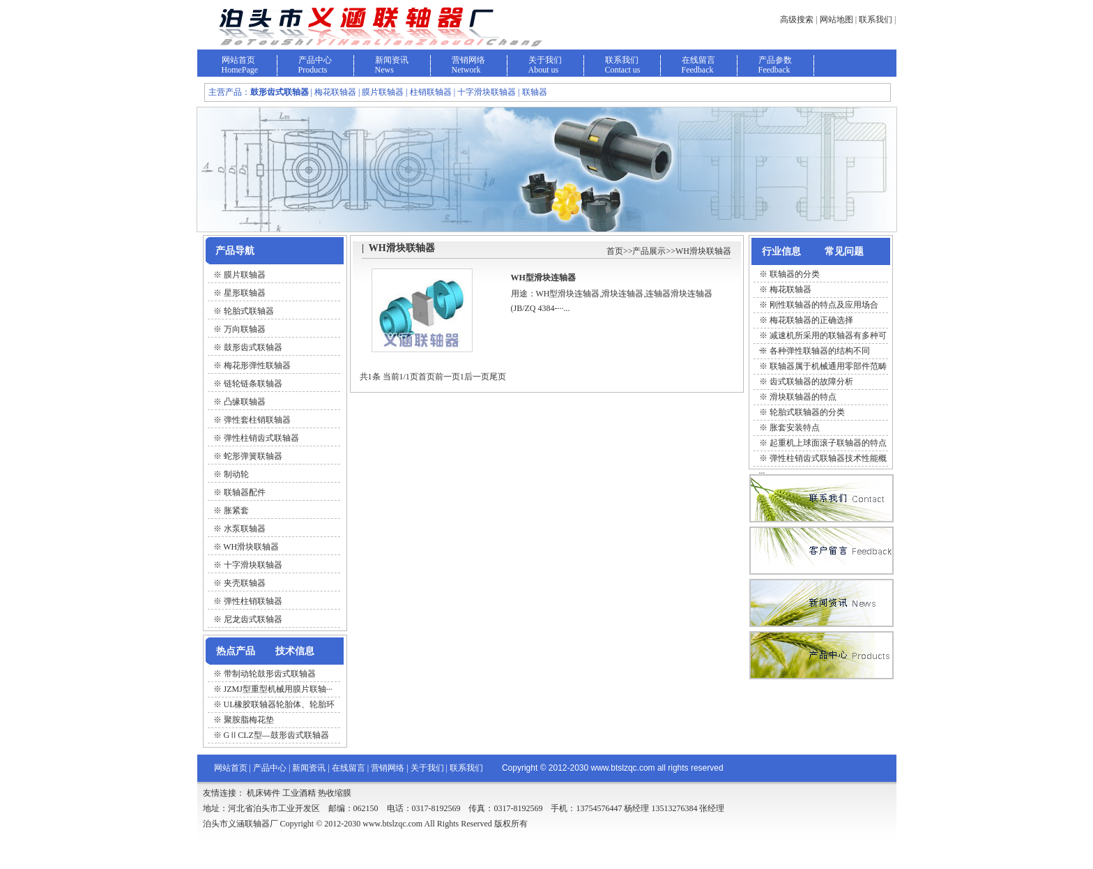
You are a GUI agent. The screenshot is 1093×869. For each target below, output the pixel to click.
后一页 (476, 376)
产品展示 (649, 251)
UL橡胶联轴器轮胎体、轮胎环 (279, 704)
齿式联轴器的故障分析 (811, 381)
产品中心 (315, 60)
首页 (614, 251)
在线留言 (698, 60)
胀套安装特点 (795, 427)
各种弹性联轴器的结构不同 (820, 351)
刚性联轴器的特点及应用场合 (824, 305)
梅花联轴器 (790, 289)
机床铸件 (263, 793)
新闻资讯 (391, 60)
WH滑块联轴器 (703, 251)
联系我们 (875, 19)
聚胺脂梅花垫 (249, 720)
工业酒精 (299, 793)
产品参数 (775, 60)
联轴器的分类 (795, 274)
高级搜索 (796, 19)
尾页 (497, 376)
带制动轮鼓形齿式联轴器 (270, 674)
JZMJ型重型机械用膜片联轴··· (278, 689)
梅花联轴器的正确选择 (811, 320)
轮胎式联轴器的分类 (807, 412)
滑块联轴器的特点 (803, 397)
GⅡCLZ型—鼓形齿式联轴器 (276, 735)
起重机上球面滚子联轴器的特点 (828, 443)
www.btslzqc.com (623, 768)
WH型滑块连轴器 (543, 277)
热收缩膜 (334, 793)
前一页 (447, 376)
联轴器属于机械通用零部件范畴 (828, 366)
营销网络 (468, 60)
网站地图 (836, 19)
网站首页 (238, 60)
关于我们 (545, 60)
